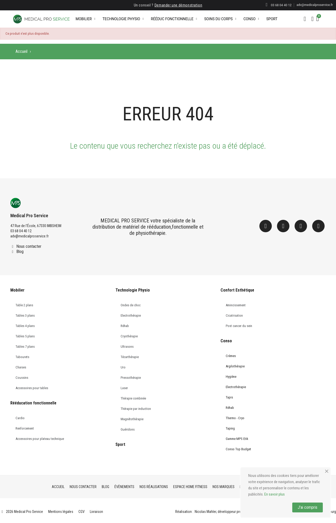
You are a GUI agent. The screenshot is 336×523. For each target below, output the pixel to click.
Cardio (20, 418)
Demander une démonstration (178, 5)
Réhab (125, 326)
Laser (124, 388)
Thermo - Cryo (235, 418)
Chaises (21, 367)
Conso (251, 19)
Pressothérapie (131, 378)
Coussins (22, 378)
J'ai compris (307, 507)
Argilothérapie (235, 366)
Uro (123, 367)
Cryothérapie (129, 336)
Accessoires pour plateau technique (40, 439)
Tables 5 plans (25, 336)
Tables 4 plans (25, 326)
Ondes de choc (131, 305)
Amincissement (236, 305)
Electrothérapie (131, 315)
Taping (230, 428)
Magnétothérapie (132, 419)
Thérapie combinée (133, 398)
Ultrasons (127, 346)
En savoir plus (274, 494)
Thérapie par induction (136, 409)
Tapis (229, 397)
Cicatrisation (234, 315)
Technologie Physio (123, 19)
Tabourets (22, 357)
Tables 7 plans (25, 346)
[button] (305, 19)
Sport (271, 19)
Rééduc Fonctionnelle (174, 19)
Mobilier (85, 19)
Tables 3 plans (25, 315)
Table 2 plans (24, 305)
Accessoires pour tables (32, 388)
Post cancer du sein (239, 326)
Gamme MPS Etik (237, 439)
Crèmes (231, 356)
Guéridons (128, 429)
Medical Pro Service (29, 215)
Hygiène (231, 377)
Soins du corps (220, 19)
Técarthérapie (130, 357)
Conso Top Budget (238, 449)
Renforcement (25, 428)
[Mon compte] (312, 19)
